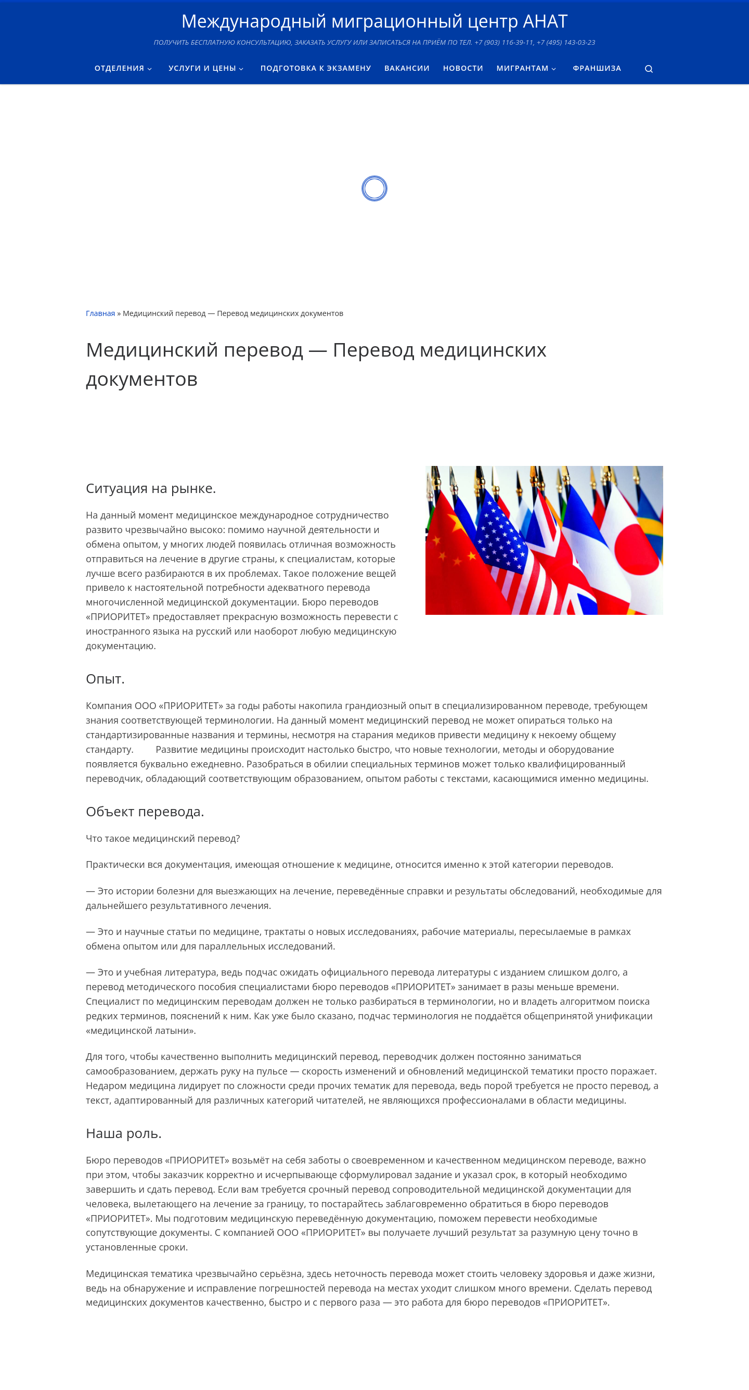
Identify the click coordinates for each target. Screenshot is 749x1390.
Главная (100, 313)
